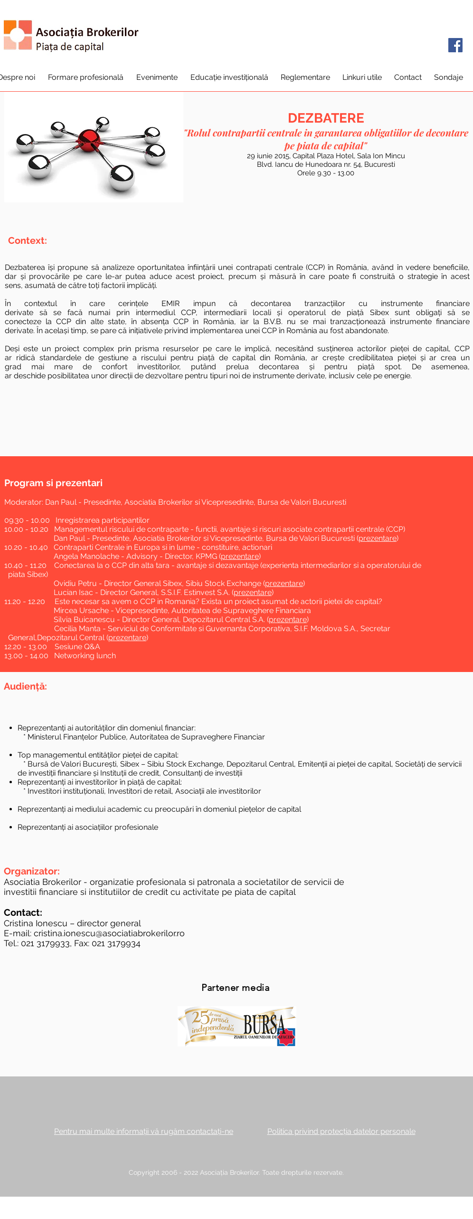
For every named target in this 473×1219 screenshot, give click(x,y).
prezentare (378, 538)
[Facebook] (455, 45)
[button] (85, 77)
